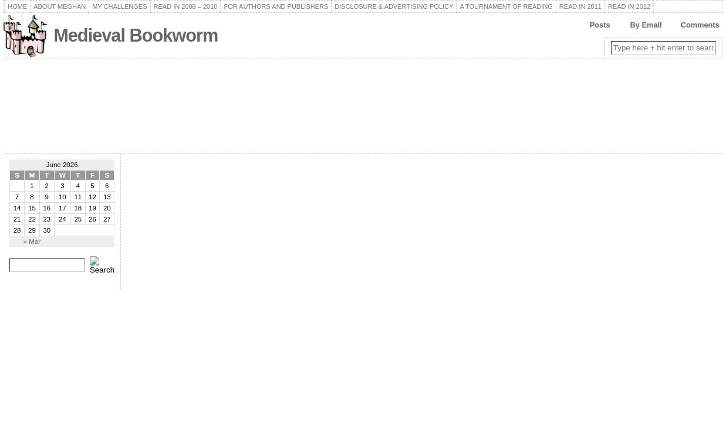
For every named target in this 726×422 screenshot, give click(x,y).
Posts (600, 25)
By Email (646, 25)
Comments (700, 25)
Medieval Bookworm (135, 35)
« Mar (31, 241)
